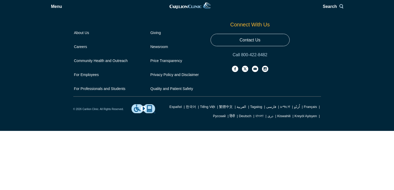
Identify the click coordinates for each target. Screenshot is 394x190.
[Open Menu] (82, 10)
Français (310, 100)
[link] (197, 10)
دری (270, 109)
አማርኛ (285, 100)
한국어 (191, 100)
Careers (80, 43)
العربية (241, 100)
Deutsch (245, 109)
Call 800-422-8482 (281, 58)
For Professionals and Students (99, 78)
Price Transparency (166, 55)
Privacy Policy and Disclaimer (174, 66)
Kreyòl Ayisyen (305, 109)
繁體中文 (226, 100)
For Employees (86, 66)
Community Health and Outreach (101, 55)
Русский (219, 109)
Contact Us (281, 46)
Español (175, 100)
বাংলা (259, 109)
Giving (155, 31)
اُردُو (297, 100)
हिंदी (232, 109)
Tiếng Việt (207, 100)
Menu (86, 10)
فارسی (271, 100)
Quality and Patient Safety (171, 78)
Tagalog (256, 100)
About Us (81, 31)
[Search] (311, 10)
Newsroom (159, 43)
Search (309, 10)
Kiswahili (284, 109)
